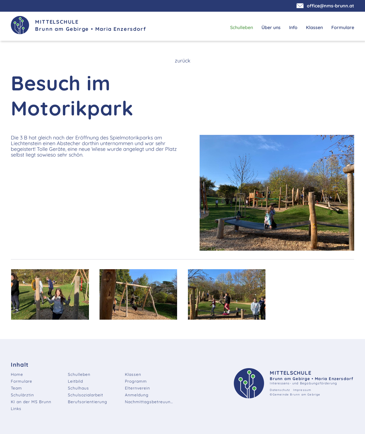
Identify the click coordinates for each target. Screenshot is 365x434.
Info (293, 27)
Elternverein (137, 388)
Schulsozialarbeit (85, 395)
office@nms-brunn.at (326, 6)
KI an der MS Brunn (31, 401)
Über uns (271, 27)
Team (16, 388)
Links (16, 408)
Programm (136, 381)
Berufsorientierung (87, 401)
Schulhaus (78, 388)
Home (17, 374)
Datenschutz (280, 390)
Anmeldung (137, 395)
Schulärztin (22, 395)
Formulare (342, 27)
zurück (182, 60)
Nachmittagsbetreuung (149, 401)
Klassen (314, 27)
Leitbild (75, 381)
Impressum (302, 390)
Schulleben (241, 27)
